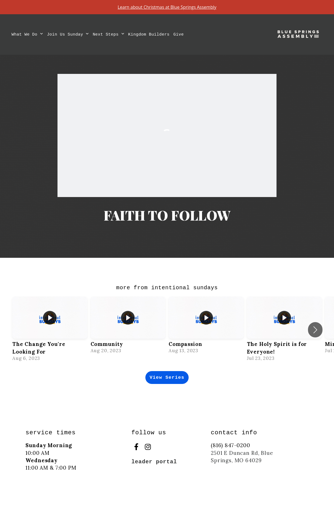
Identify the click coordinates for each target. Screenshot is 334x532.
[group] (49, 330)
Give (178, 34)
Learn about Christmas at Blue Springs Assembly (167, 7)
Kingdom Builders (148, 34)
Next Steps (108, 34)
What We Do (27, 34)
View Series (166, 377)
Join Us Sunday (68, 34)
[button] (315, 330)
